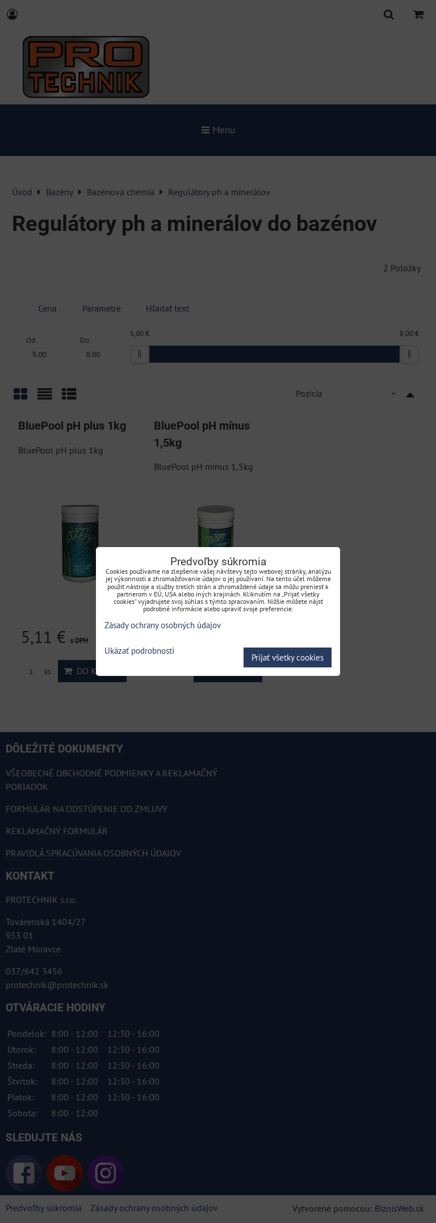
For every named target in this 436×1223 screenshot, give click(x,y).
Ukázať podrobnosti (139, 651)
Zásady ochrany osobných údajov (162, 625)
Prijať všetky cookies (287, 657)
